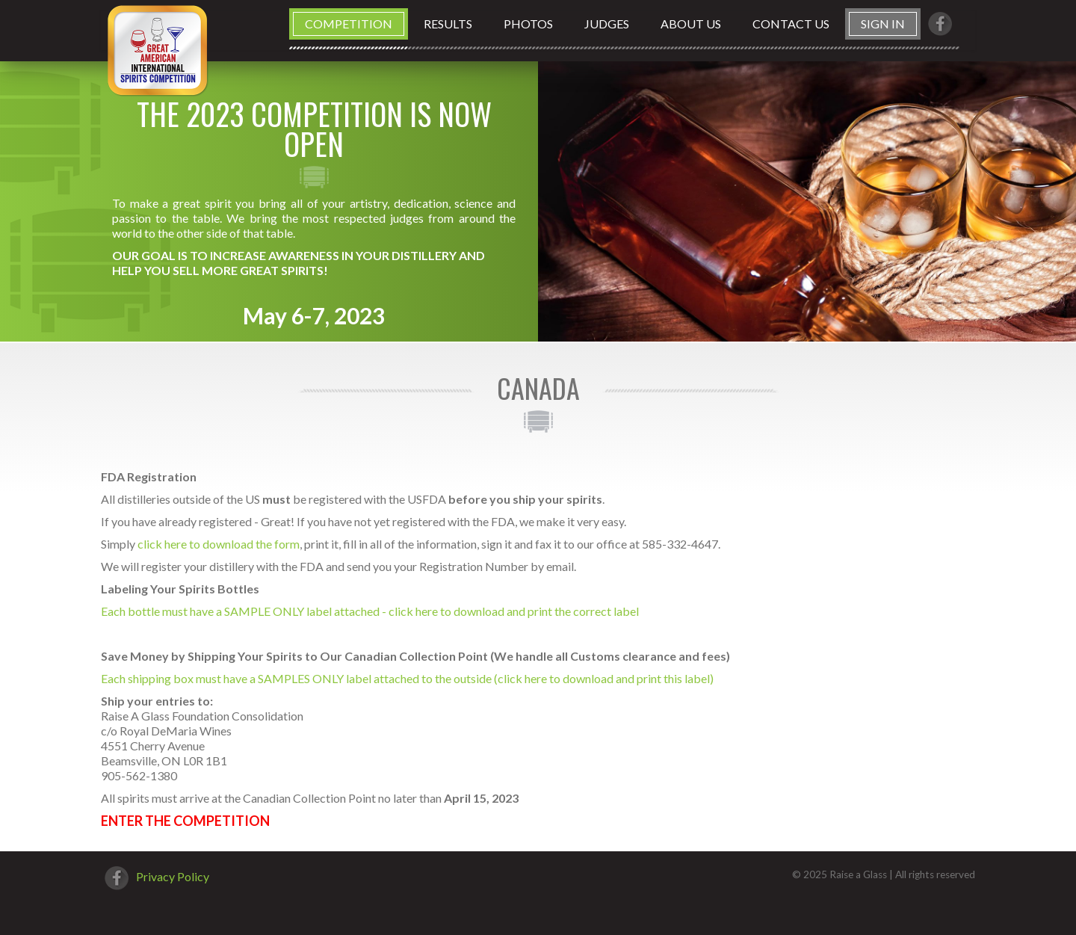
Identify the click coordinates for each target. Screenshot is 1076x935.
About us (691, 23)
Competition (348, 23)
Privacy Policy (172, 876)
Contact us (790, 23)
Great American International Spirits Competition (157, 50)
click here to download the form (218, 544)
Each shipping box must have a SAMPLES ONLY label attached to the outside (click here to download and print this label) (407, 678)
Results (448, 23)
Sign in (883, 23)
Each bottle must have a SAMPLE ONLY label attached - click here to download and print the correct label (370, 611)
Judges (606, 23)
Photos (528, 23)
